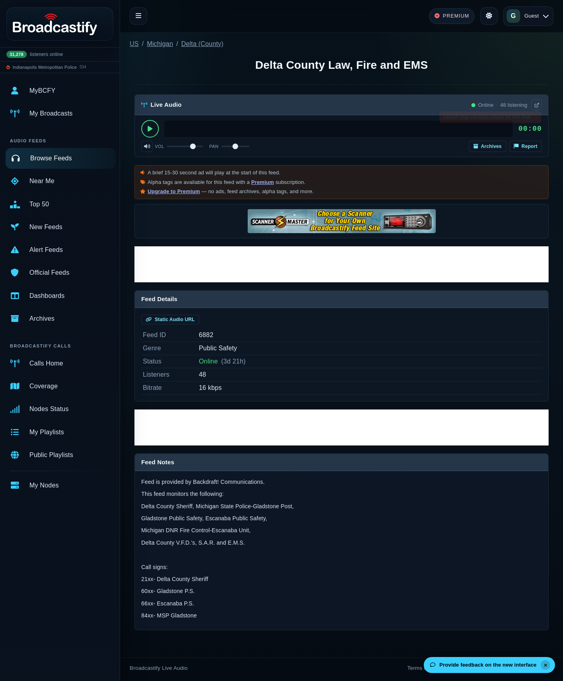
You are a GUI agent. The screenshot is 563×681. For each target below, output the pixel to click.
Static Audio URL (170, 319)
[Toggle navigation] (138, 16)
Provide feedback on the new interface (483, 665)
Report (525, 146)
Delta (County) (202, 43)
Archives (487, 146)
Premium (262, 182)
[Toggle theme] (489, 16)
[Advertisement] (341, 264)
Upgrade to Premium (174, 191)
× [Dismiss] (536, 118)
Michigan (160, 43)
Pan (213, 146)
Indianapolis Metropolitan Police (45, 67)
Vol (159, 146)
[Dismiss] (545, 665)
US (134, 43)
